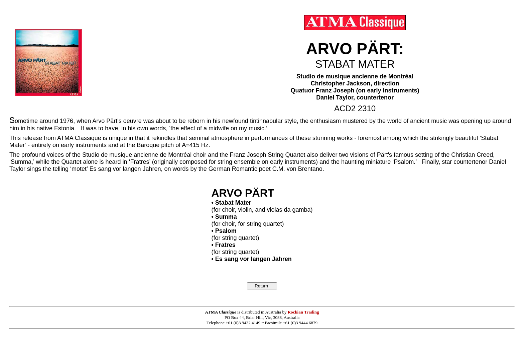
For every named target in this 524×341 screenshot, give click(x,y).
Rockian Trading (303, 312)
